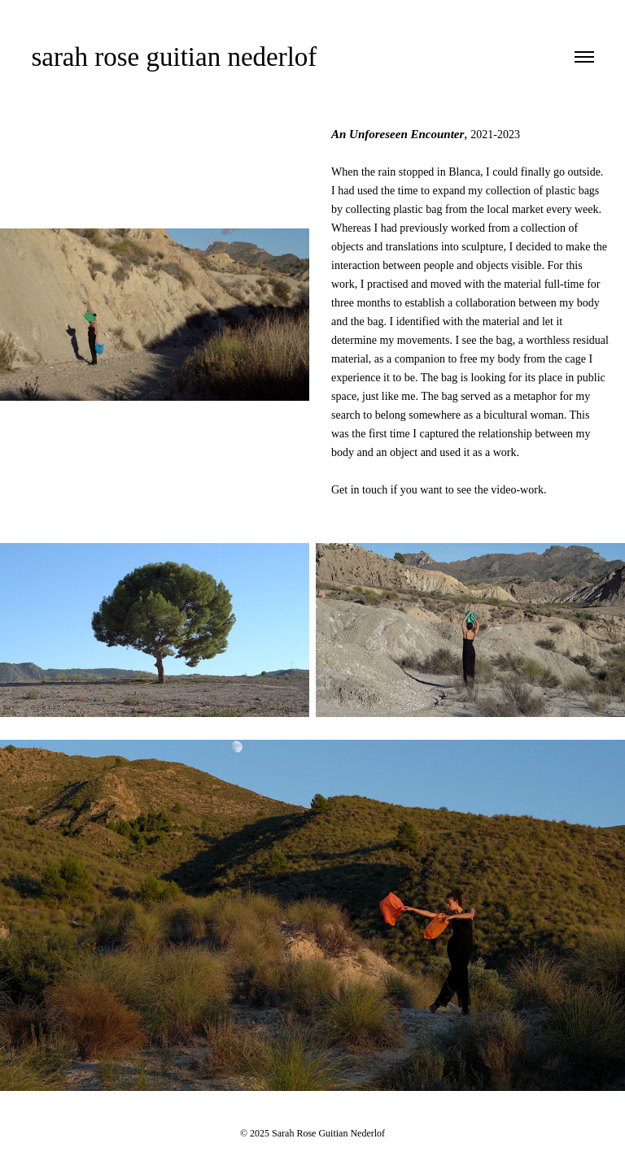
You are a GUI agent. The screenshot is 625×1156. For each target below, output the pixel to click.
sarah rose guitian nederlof (174, 57)
